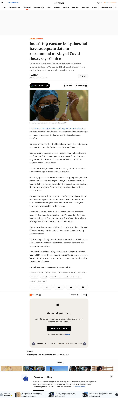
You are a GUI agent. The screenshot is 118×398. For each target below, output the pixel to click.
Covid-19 (44, 277)
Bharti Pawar (42, 281)
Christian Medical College (67, 272)
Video (49, 7)
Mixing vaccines (51, 272)
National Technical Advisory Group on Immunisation (57, 128)
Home (3, 7)
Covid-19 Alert (36, 39)
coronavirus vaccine (37, 272)
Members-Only (39, 7)
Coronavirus (34, 277)
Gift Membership (13, 2)
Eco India (57, 7)
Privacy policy (80, 387)
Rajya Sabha (81, 272)
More (94, 7)
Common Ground (14, 7)
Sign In (67, 334)
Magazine (75, 7)
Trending (85, 7)
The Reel (66, 7)
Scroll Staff (34, 75)
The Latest (27, 7)
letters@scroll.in (63, 267)
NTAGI (33, 281)
